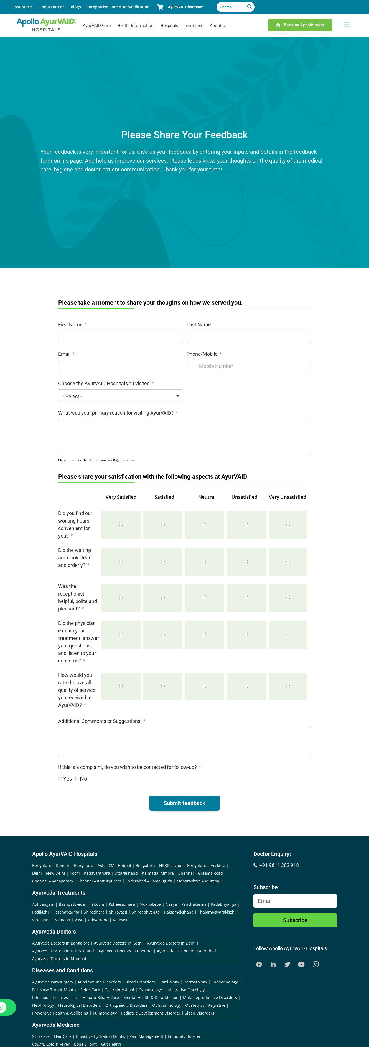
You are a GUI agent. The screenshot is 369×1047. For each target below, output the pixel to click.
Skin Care (41, 1036)
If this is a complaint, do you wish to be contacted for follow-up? (128, 767)
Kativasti (121, 919)
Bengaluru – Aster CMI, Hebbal (102, 865)
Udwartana (98, 919)
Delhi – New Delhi (48, 873)
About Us (218, 25)
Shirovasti (118, 912)
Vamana (62, 919)
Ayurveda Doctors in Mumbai (59, 958)
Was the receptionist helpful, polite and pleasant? (77, 597)
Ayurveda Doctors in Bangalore (61, 943)
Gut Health (111, 1044)
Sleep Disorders (199, 1013)
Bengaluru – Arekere (206, 865)
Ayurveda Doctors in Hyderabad (186, 950)
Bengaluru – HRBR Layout (159, 865)
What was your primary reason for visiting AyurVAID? (116, 413)
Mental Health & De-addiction (151, 997)
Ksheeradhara (122, 904)
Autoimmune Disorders (99, 982)
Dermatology (195, 982)
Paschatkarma (66, 912)
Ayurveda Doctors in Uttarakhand (63, 950)
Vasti (79, 919)
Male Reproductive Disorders (210, 997)
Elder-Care (90, 989)
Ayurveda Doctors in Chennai (125, 950)
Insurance (22, 6)
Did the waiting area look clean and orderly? (74, 557)
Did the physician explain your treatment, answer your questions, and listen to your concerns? (78, 641)
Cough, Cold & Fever (51, 1044)
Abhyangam (43, 904)
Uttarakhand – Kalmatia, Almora (144, 873)
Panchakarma (194, 904)
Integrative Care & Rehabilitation (119, 6)
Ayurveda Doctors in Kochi (118, 943)
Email (64, 354)
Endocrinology (225, 982)
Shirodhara (94, 912)
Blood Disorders (140, 982)
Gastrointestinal (119, 989)
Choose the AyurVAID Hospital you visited (104, 383)
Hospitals (169, 25)
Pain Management (146, 1036)
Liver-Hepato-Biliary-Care (95, 997)
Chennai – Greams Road (200, 873)
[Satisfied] (163, 524)
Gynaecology (150, 989)
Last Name (199, 324)
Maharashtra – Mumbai (198, 881)
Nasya (171, 904)
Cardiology (169, 982)
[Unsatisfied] (246, 524)
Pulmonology (105, 1013)
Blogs (76, 6)
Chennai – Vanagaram (52, 881)
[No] (76, 778)
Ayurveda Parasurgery (52, 982)
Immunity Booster (184, 1036)
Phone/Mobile (202, 354)
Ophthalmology (166, 1005)
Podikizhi (40, 912)
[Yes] (60, 778)
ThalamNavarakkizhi (217, 912)
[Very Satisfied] (121, 524)
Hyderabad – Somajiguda (149, 881)
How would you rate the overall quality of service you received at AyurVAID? (76, 690)
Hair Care (63, 1036)
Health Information (135, 25)
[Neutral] (204, 524)
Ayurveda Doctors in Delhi (171, 943)
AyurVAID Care (97, 25)
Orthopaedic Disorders (126, 1005)
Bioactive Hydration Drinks (100, 1036)
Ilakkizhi (96, 904)
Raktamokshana (179, 912)
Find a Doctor (51, 6)
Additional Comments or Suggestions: (99, 721)
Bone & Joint (85, 1044)
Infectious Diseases (50, 997)
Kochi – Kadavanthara (90, 873)
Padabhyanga (223, 904)
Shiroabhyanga (146, 912)
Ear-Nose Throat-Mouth (54, 989)
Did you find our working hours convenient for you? (75, 524)
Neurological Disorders (79, 1005)
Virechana (41, 919)
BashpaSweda (72, 904)
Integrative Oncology (185, 989)
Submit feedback (184, 803)
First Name (70, 324)
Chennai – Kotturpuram (99, 881)
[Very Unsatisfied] (288, 524)
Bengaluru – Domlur (51, 865)
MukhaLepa (150, 904)
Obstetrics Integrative (205, 1005)
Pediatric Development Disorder (150, 1013)
